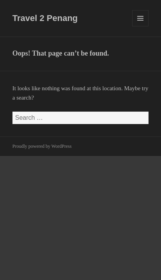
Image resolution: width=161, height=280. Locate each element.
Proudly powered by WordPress (42, 146)
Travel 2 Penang (45, 18)
